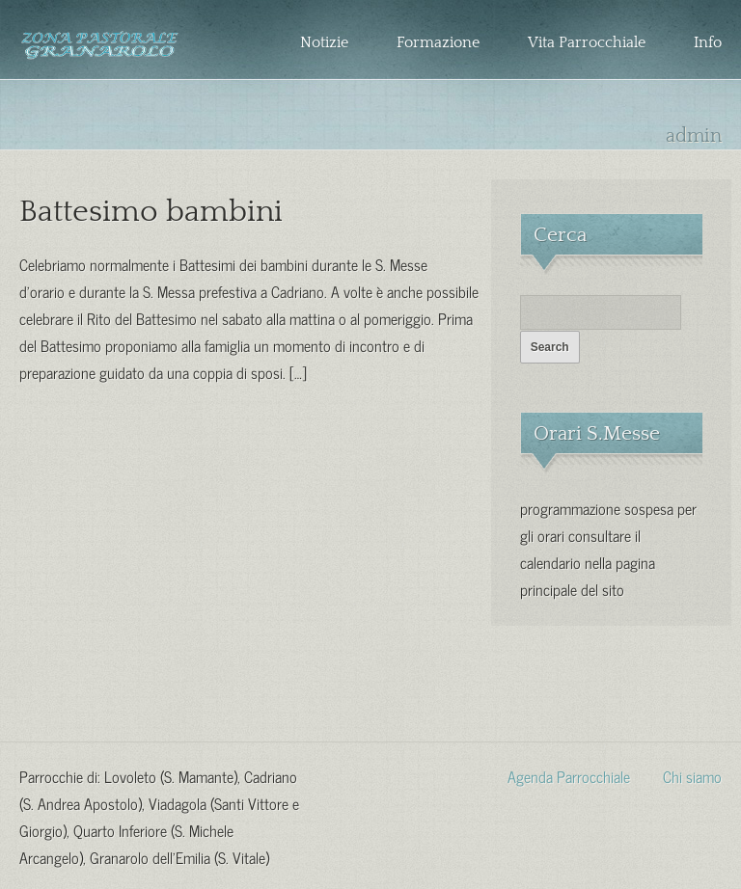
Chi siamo (692, 775)
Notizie (324, 42)
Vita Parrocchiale (586, 42)
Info (708, 42)
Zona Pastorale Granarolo (99, 55)
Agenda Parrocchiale (569, 775)
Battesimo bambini (151, 212)
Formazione (438, 42)
